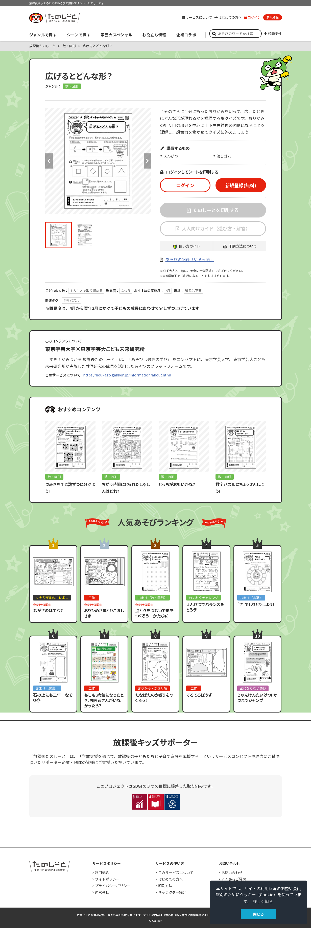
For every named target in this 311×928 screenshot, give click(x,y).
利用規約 (102, 872)
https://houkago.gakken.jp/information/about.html (127, 374)
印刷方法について (243, 246)
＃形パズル (71, 300)
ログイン (252, 17)
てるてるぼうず (199, 695)
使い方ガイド (189, 246)
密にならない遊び (253, 688)
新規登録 (273, 17)
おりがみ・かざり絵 (152, 688)
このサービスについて (176, 872)
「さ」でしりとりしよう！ (255, 604)
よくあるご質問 (233, 879)
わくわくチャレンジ (203, 597)
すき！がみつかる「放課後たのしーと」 (54, 18)
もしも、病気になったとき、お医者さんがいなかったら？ (104, 700)
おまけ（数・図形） (152, 597)
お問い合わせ (232, 872)
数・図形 (69, 45)
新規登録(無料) (240, 185)
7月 (167, 290)
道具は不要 (193, 290)
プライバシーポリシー (112, 885)
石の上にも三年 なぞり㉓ (53, 697)
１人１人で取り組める (86, 290)
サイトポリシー (107, 879)
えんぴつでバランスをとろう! (205, 607)
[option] (98, 161)
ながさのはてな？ (48, 610)
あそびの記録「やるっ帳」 (189, 259)
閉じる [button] (258, 914)
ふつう (126, 290)
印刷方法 (165, 885)
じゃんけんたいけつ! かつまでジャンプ (257, 697)
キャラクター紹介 (172, 892)
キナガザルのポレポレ (52, 597)
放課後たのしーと (42, 45)
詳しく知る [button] (263, 901)
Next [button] (147, 161)
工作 (91, 597)
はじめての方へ (228, 17)
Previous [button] (49, 161)
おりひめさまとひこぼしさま (104, 613)
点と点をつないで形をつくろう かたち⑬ (154, 613)
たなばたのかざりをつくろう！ (154, 697)
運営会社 (102, 892)
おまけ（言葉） (251, 597)
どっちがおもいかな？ (177, 484)
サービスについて (197, 17)
